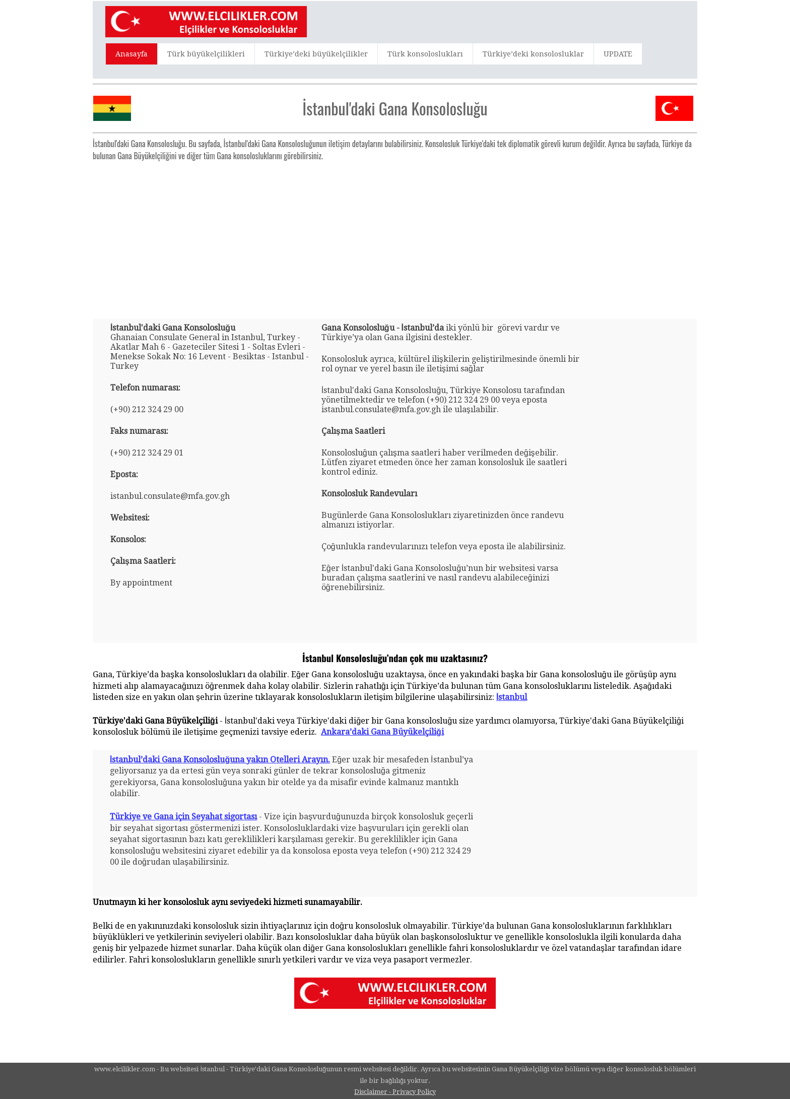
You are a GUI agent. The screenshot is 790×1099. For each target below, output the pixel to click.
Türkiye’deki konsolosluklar (533, 54)
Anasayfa (131, 54)
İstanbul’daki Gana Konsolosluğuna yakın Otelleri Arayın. (220, 759)
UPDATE (618, 54)
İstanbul (511, 697)
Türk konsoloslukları (425, 54)
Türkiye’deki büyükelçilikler (316, 54)
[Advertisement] (395, 235)
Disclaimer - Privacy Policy (395, 1091)
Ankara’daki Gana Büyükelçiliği (382, 732)
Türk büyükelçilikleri (206, 54)
